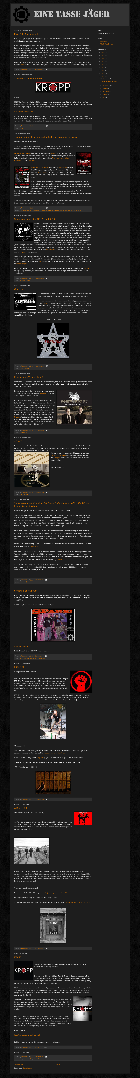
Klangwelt (103, 41)
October (105, 88)
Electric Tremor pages (58, 455)
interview (43, 393)
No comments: (39, 69)
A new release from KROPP (28, 78)
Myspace (47, 303)
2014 (103, 58)
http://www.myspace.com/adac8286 (56, 893)
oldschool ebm (37, 1059)
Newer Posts (19, 1064)
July (104, 97)
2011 (103, 67)
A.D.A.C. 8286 (42, 172)
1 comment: (39, 656)
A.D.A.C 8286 (21, 808)
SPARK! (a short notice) (26, 590)
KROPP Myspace (21, 264)
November (106, 85)
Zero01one (61, 753)
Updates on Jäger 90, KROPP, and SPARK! (35, 219)
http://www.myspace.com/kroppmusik (27, 1035)
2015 (103, 55)
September (106, 91)
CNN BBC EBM (24, 582)
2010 (103, 70)
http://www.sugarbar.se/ (22, 646)
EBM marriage (24, 494)
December (106, 79)
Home (58, 1064)
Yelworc (53, 153)
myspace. (34, 546)
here (22, 64)
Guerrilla (18, 289)
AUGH (21, 128)
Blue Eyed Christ (58, 158)
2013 (103, 61)
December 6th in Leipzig (40, 167)
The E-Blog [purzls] (106, 44)
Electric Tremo (50, 753)
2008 (103, 76)
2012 (103, 64)
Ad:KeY (66, 158)
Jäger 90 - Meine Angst (26, 34)
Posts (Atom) (27, 1068)
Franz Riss (31, 160)
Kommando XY (19, 160)
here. (60, 559)
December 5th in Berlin (22, 153)
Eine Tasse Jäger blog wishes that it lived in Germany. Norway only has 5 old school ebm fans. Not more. (50, 210)
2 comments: (39, 580)
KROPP (18, 957)
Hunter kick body (25, 280)
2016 (103, 52)
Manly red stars (24, 368)
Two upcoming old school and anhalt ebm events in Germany (45, 137)
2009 (103, 73)
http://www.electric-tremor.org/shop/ (77, 902)
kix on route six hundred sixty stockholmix (32, 658)
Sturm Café (63, 167)
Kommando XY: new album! (28, 377)
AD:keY (18, 441)
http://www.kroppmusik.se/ (23, 111)
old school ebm (27, 1059)
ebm (21, 1059)
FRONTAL (19, 667)
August (105, 94)
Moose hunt (23, 432)
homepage (50, 249)
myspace (23, 252)
